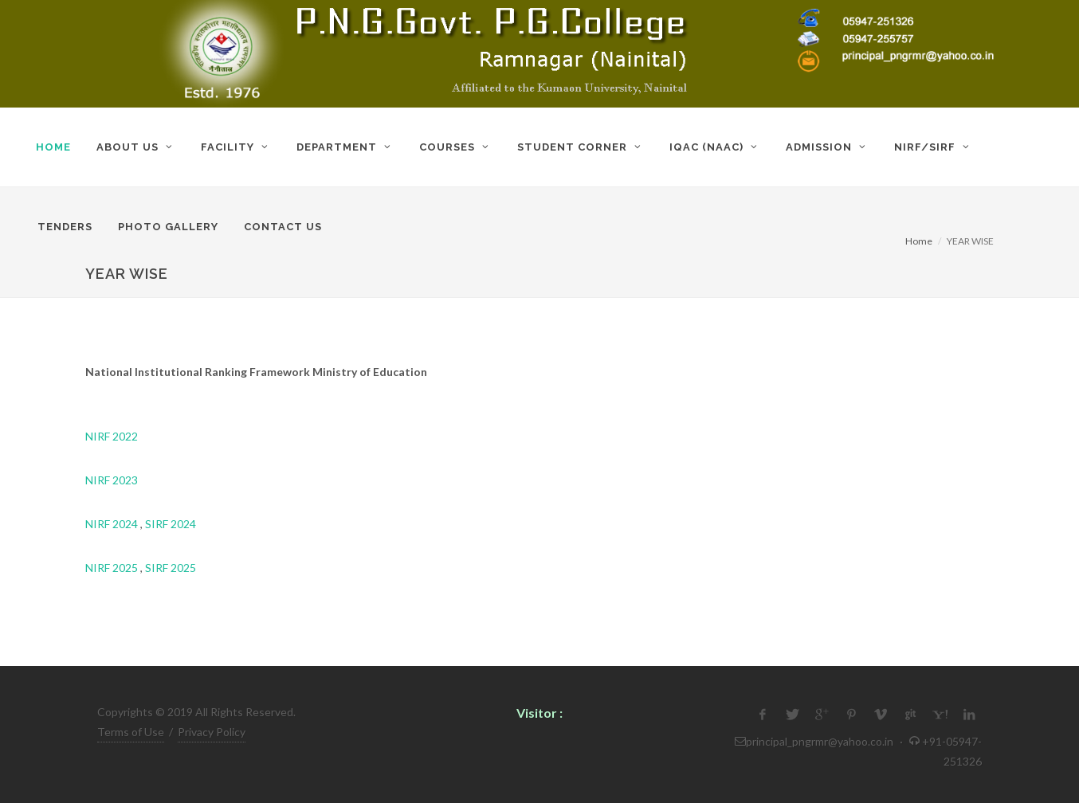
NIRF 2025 (111, 567)
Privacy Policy (211, 731)
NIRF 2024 (111, 524)
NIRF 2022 (111, 436)
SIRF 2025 (170, 567)
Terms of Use (130, 731)
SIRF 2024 (170, 524)
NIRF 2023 (111, 480)
